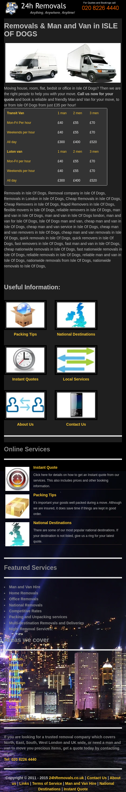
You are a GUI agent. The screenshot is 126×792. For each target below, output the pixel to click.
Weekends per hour (21, 132)
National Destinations (52, 523)
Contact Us (97, 778)
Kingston (17, 683)
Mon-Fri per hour (19, 161)
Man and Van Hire (80, 783)
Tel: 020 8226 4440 (20, 759)
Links (24, 783)
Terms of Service (47, 783)
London (16, 659)
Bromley (16, 689)
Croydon (17, 707)
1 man (62, 113)
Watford (16, 665)
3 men (94, 113)
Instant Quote (45, 467)
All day (12, 142)
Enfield (15, 701)
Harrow (15, 695)
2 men (77, 113)
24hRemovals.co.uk (66, 778)
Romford (17, 671)
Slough (15, 677)
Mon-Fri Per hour (19, 123)
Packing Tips (44, 495)
